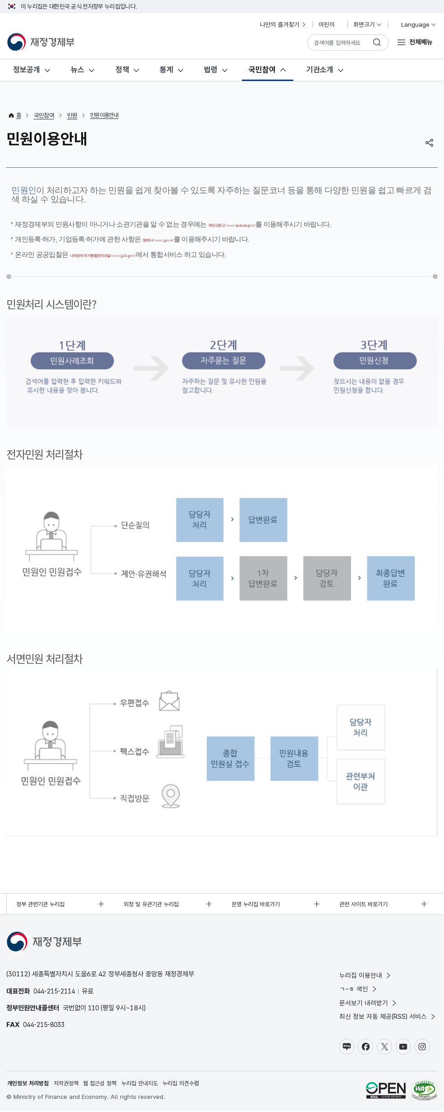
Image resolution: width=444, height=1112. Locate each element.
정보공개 (26, 69)
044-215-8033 (46, 1021)
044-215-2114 (56, 988)
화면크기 (367, 24)
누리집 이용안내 (365, 972)
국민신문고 (256, 224)
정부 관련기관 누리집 (43, 900)
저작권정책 (70, 1084)
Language (414, 24)
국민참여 (262, 69)
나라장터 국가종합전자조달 (135, 252)
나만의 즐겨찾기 (283, 24)
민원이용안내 (106, 115)
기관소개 (319, 69)
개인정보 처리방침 (29, 1084)
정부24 (174, 237)
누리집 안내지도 (150, 1084)
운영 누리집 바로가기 (258, 900)
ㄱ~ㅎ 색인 (359, 986)
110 (94, 1005)
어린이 (330, 24)
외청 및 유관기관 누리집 (154, 900)
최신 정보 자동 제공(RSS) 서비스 (388, 1015)
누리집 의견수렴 (194, 1084)
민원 (73, 115)
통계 (166, 69)
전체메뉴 (421, 42)
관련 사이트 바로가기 (366, 900)
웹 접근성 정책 (107, 1084)
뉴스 (77, 69)
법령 (210, 69)
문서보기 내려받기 (368, 1001)
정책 (122, 69)
